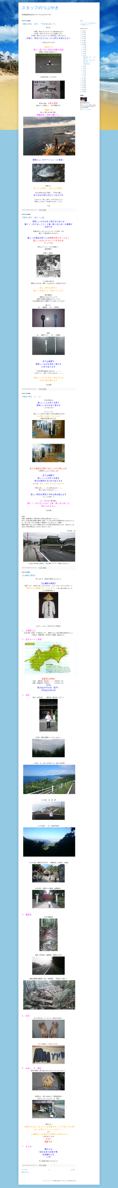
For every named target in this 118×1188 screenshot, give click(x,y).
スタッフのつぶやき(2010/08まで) (88, 23)
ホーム (48, 1169)
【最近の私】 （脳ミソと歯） (34, 217)
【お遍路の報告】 (29, 575)
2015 (83, 82)
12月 (84, 46)
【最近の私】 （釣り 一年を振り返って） (39, 24)
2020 (83, 40)
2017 (83, 78)
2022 (83, 36)
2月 (84, 74)
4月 (84, 70)
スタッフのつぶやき (40, 7)
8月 (84, 53)
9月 (84, 51)
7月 (84, 55)
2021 (83, 38)
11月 (84, 47)
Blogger (74, 1180)
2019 (83, 42)
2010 (83, 91)
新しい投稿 (24, 1169)
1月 (84, 75)
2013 (83, 85)
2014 (83, 83)
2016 (83, 80)
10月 (84, 49)
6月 (84, 66)
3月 (84, 72)
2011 (83, 89)
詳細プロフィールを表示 (85, 109)
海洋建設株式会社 (86, 102)
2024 (83, 32)
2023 (83, 34)
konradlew (62, 1180)
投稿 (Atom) (26, 1172)
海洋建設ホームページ (86, 24)
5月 (84, 68)
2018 (83, 44)
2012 (83, 87)
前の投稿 (73, 1169)
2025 (83, 31)
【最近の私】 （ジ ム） (32, 397)
